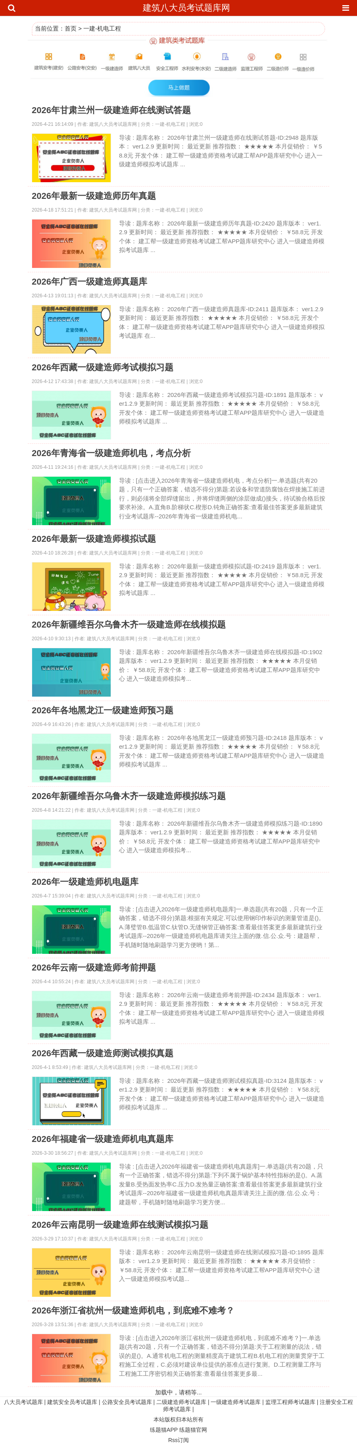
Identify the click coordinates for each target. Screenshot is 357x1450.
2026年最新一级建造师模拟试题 (94, 539)
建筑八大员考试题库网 (186, 8)
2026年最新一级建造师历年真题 (94, 196)
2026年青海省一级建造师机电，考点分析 (111, 453)
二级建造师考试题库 (181, 1402)
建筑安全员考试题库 (72, 1402)
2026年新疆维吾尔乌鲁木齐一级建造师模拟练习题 (129, 796)
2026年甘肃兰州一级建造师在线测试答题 (111, 110)
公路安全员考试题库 (127, 1402)
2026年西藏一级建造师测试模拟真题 (102, 1053)
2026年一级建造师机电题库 (85, 882)
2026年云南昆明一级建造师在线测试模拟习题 (120, 1225)
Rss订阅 (178, 1440)
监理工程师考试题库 (290, 1402)
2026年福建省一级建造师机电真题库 (102, 1139)
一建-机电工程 (102, 28)
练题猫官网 (193, 1430)
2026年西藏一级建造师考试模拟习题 (102, 367)
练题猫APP (164, 1430)
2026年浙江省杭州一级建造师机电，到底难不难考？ (133, 1310)
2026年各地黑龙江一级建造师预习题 (102, 710)
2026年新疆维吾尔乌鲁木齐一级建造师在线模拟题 (129, 625)
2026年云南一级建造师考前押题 (94, 967)
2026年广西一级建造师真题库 (89, 282)
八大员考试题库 (23, 1402)
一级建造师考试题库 (236, 1402)
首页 (71, 28)
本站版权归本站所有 (178, 1419)
